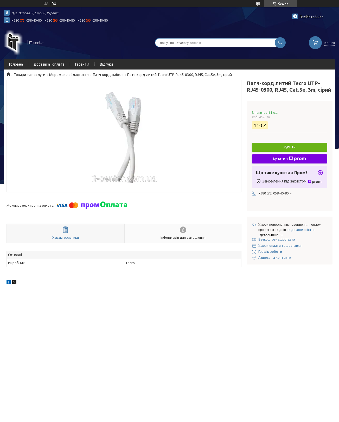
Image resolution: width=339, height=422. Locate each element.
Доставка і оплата (49, 64)
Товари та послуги (29, 75)
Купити (290, 147)
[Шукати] (280, 42)
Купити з (289, 158)
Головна (16, 64)
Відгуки (106, 64)
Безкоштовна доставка (276, 239)
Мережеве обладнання (69, 75)
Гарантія (82, 64)
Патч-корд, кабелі (108, 75)
